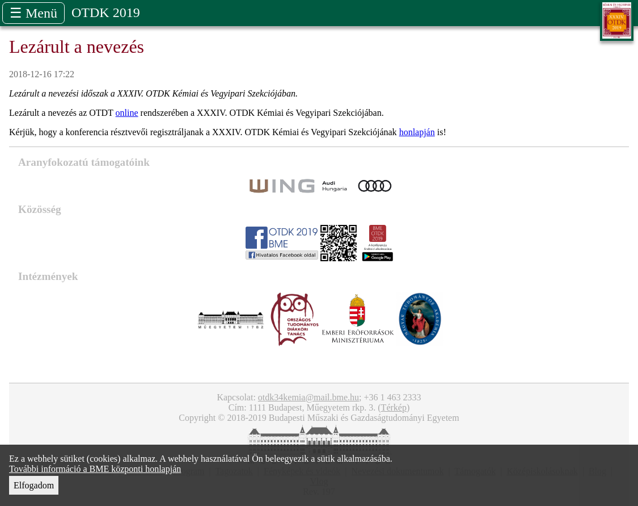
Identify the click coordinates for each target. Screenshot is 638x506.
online (127, 113)
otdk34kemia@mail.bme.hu (308, 397)
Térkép (394, 407)
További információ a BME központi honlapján (95, 469)
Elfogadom (34, 485)
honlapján (417, 132)
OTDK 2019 (105, 12)
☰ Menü (33, 13)
